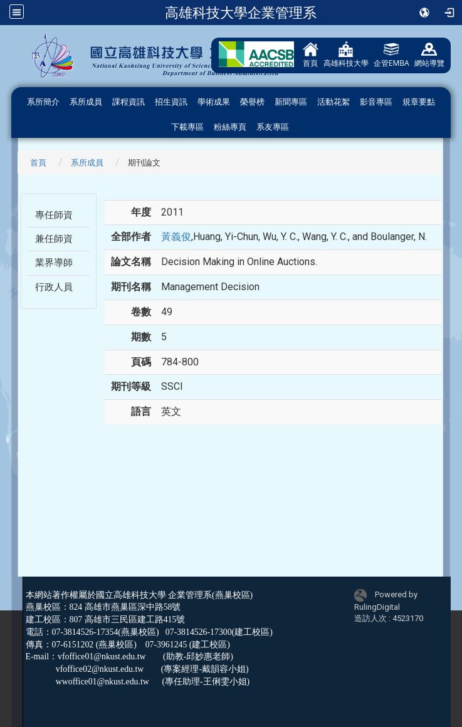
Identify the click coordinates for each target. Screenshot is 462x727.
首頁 (310, 54)
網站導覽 (429, 54)
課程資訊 (128, 102)
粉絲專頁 (230, 127)
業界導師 (54, 262)
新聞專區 (291, 102)
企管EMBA (391, 54)
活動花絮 (333, 102)
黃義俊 (176, 237)
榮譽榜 (252, 102)
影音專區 (376, 102)
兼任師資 (54, 238)
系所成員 (86, 102)
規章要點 (418, 102)
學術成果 (213, 102)
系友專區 (272, 127)
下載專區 (187, 127)
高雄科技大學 (346, 54)
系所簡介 (43, 102)
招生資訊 (171, 102)
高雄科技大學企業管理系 (241, 12)
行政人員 (54, 287)
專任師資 (54, 215)
